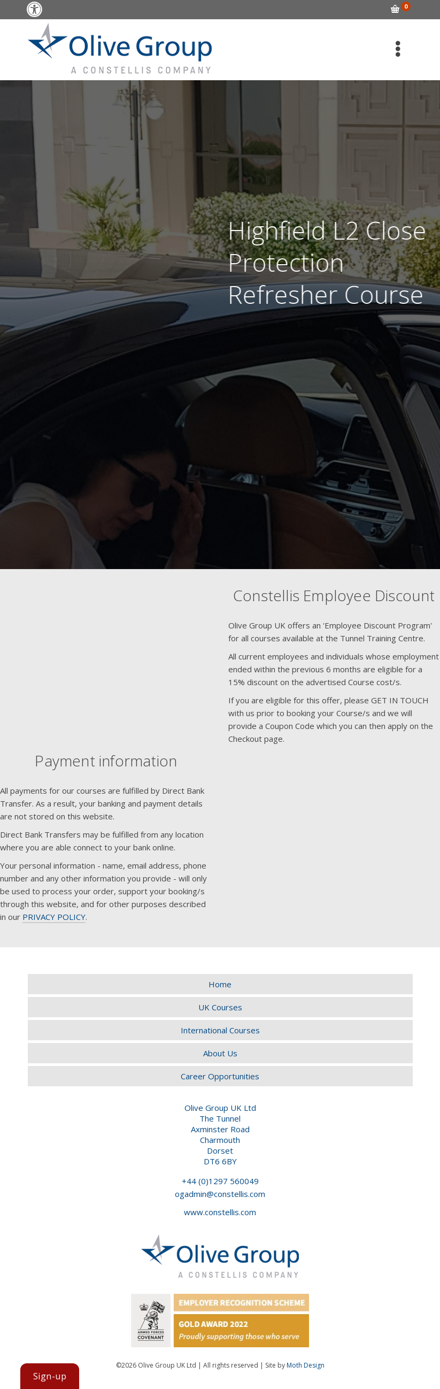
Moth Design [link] (306, 1365)
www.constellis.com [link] (220, 1212)
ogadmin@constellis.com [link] (220, 1193)
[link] (34, 9)
